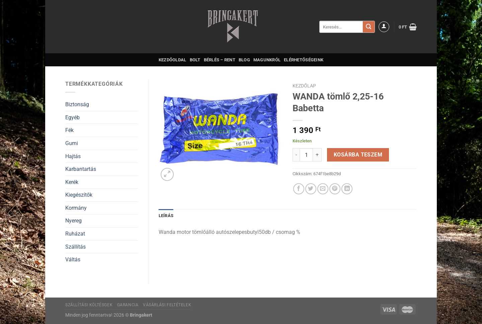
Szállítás (75, 247)
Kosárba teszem (358, 155)
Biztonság (77, 104)
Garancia (128, 305)
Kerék (71, 182)
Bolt (195, 59)
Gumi (71, 143)
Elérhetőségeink (303, 59)
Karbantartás (80, 169)
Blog (244, 59)
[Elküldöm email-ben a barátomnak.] (322, 188)
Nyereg (73, 220)
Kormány (76, 208)
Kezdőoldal (172, 59)
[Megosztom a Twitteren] (310, 188)
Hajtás (73, 156)
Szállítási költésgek (88, 305)
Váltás (72, 259)
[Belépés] (384, 26)
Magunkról (266, 59)
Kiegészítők (78, 195)
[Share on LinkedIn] (346, 188)
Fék (69, 130)
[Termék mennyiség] (306, 154)
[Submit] (368, 27)
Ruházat (75, 234)
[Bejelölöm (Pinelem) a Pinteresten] (334, 188)
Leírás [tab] (166, 215)
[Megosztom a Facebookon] (298, 188)
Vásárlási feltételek (167, 305)
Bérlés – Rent (219, 59)
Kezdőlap (304, 85)
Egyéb (72, 117)
